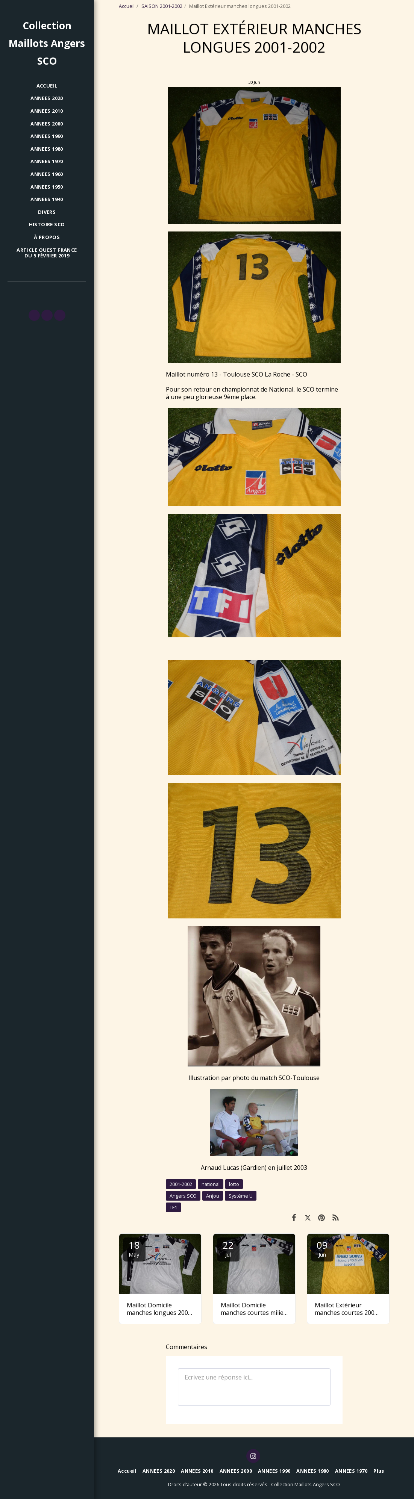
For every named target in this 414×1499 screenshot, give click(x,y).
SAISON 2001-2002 (161, 6)
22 (228, 1248)
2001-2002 (181, 1184)
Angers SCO (183, 1195)
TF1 (173, 1207)
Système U (241, 1195)
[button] (34, 315)
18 (134, 1248)
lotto (234, 1184)
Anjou (212, 1195)
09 (322, 1248)
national (211, 1184)
